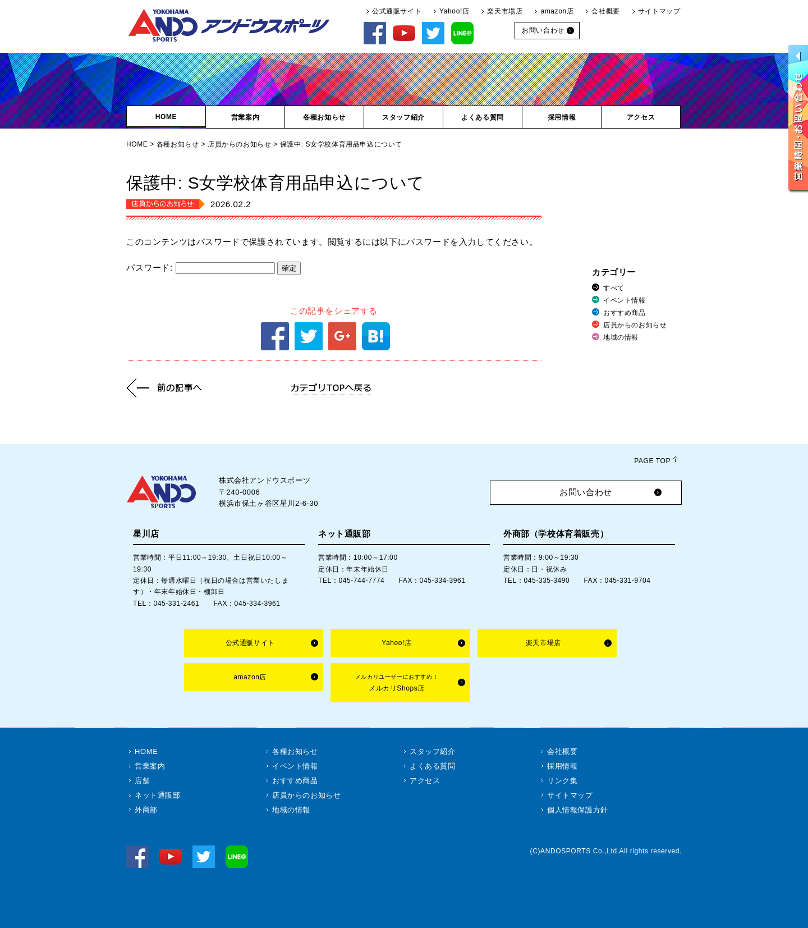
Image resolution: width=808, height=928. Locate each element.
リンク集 (562, 780)
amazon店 (556, 11)
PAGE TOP (652, 461)
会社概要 (605, 11)
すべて (614, 288)
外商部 (146, 810)
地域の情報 (621, 337)
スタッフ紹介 (433, 751)
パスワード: (200, 267)
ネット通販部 (158, 795)
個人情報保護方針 (577, 810)
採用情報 (562, 766)
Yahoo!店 (454, 11)
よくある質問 (433, 766)
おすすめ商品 (624, 313)
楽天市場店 (504, 11)
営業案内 (150, 766)
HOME (137, 144)
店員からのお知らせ (239, 144)
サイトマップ (659, 11)
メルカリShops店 (396, 683)
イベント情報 (624, 300)
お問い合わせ (585, 492)
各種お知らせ (178, 144)
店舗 (142, 780)
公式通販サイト (396, 11)
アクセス (425, 780)
